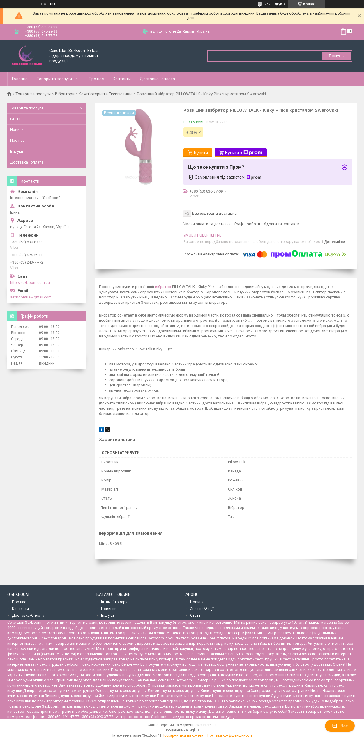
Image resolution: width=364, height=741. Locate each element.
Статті (16, 119)
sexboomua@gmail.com (31, 297)
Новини (17, 129)
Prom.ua (210, 725)
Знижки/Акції (201, 609)
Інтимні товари (114, 602)
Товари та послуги (54, 79)
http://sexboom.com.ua (30, 282)
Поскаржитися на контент (183, 735)
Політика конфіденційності (229, 735)
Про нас (96, 79)
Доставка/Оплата (28, 615)
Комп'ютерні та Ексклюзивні (105, 94)
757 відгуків (275, 4)
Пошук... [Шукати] (336, 56)
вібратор (163, 287)
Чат (340, 725)
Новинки (108, 609)
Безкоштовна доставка (214, 213)
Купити (201, 152)
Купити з (243, 152)
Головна (20, 79)
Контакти (122, 79)
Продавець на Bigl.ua (182, 730)
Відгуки (16, 151)
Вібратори (65, 94)
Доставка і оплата (157, 79)
